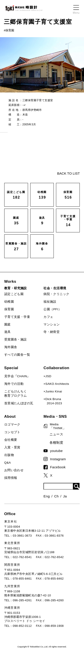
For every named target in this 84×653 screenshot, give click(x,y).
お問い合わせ (14, 470)
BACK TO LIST (68, 173)
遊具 (7, 332)
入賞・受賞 (12, 447)
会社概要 (10, 439)
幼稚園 (9, 301)
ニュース (56, 434)
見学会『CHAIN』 (17, 376)
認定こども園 (14, 294)
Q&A (7, 462)
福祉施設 (49, 301)
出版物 (9, 455)
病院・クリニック (56, 294)
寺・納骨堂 (51, 332)
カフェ (48, 317)
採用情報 (10, 478)
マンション (51, 324)
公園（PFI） (52, 309)
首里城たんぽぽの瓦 (18, 403)
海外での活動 (14, 383)
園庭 (7, 324)
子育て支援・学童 (17, 317)
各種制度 (56, 442)
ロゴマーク (12, 424)
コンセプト (12, 432)
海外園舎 (10, 347)
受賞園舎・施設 (15, 339)
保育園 (9, 309)
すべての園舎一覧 (17, 354)
